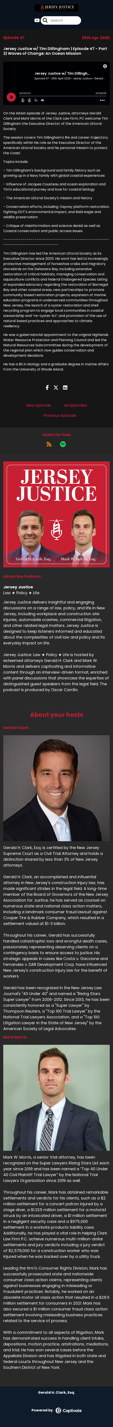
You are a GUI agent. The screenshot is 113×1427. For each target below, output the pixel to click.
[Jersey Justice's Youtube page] (37, 20)
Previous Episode (59, 415)
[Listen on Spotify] (63, 444)
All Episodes (75, 405)
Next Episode (38, 405)
